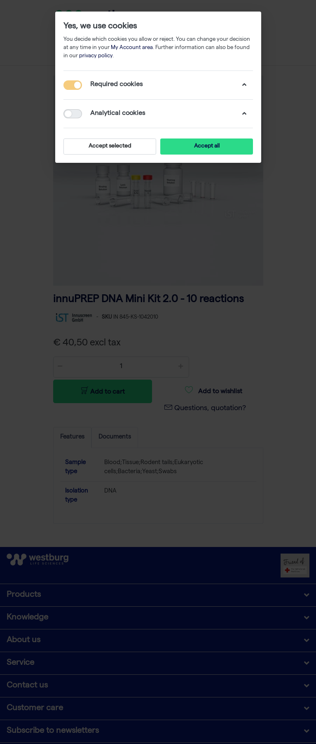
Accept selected (110, 146)
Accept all (206, 146)
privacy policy (95, 56)
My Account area (132, 48)
